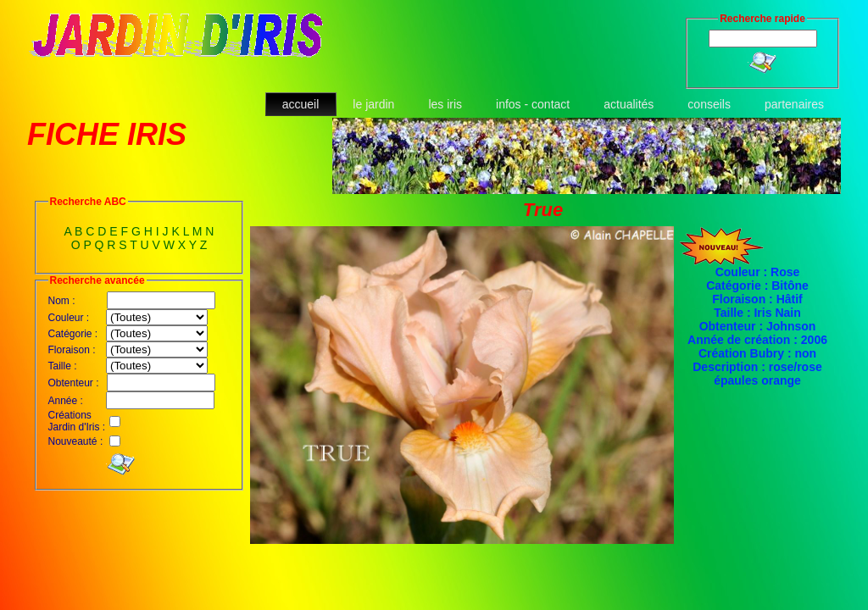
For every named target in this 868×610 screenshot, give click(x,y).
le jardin (373, 104)
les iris (445, 104)
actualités (629, 104)
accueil (301, 104)
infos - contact (533, 104)
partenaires (794, 104)
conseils (709, 104)
